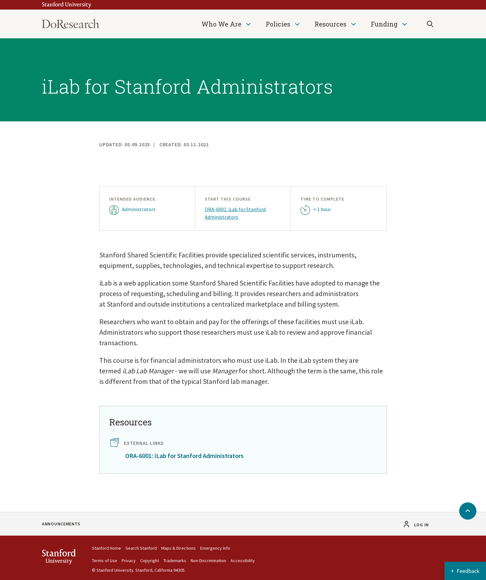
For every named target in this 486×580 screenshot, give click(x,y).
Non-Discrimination (208, 560)
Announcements (61, 524)
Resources (330, 24)
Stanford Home (106, 548)
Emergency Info (215, 548)
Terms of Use (104, 560)
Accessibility (243, 560)
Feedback (468, 571)
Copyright (149, 560)
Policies (278, 24)
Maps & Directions (178, 548)
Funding (384, 24)
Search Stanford (141, 548)
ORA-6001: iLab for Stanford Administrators (235, 213)
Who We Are (221, 24)
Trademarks (174, 560)
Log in (421, 525)
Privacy (129, 560)
